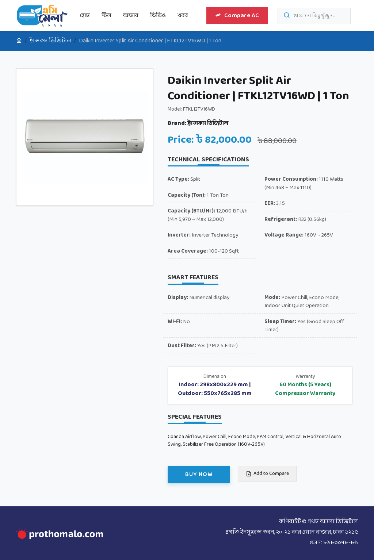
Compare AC (237, 15)
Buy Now (199, 474)
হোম (85, 15)
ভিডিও (158, 15)
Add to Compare (267, 473)
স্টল (106, 15)
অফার (130, 15)
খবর (183, 15)
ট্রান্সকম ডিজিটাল (50, 41)
